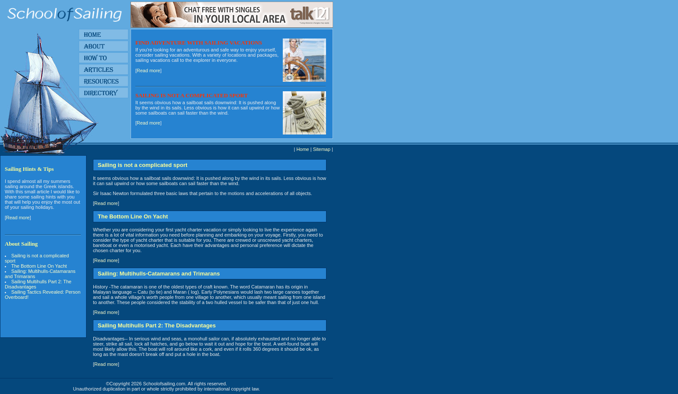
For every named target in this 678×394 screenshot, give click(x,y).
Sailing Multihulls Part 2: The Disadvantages (38, 284)
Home (302, 149)
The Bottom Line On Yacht (40, 266)
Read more (148, 70)
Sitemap (321, 149)
